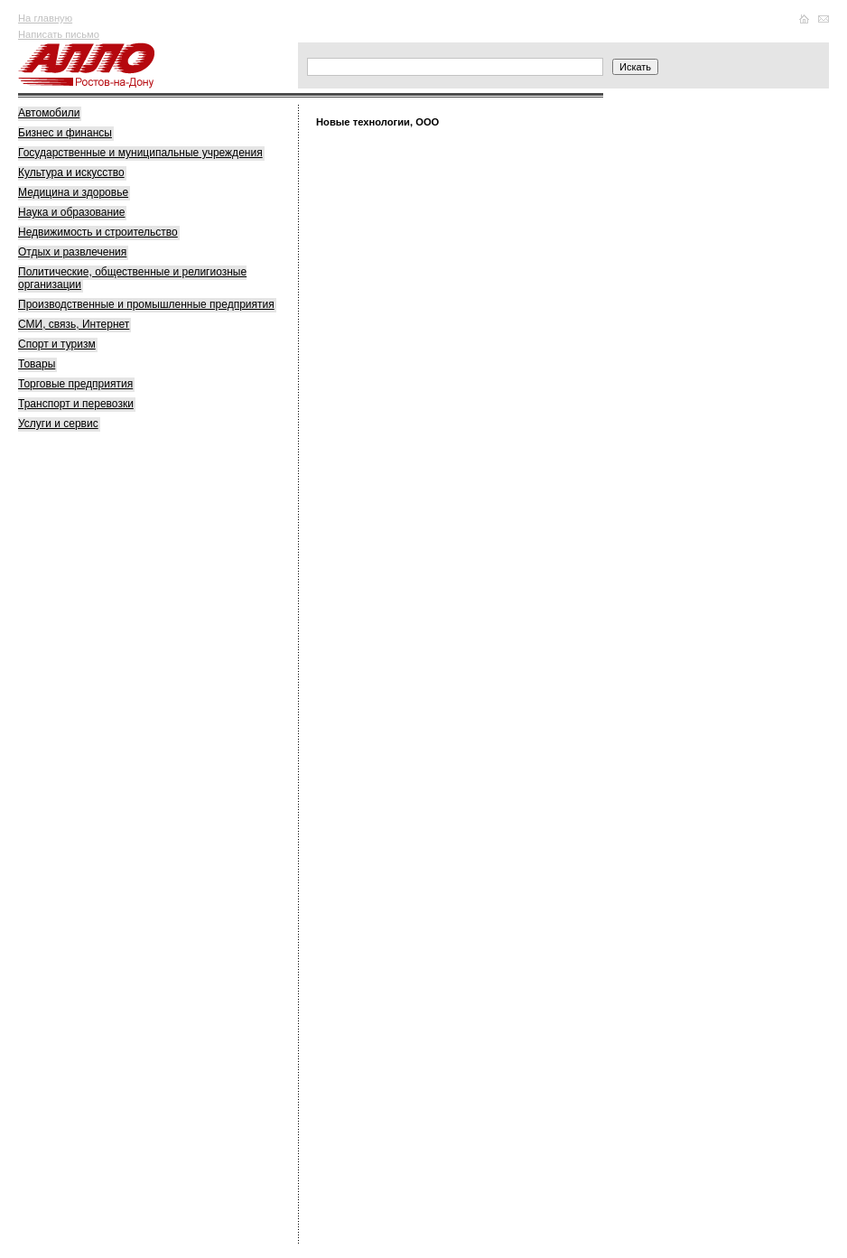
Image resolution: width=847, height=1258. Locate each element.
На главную (45, 18)
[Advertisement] (153, 724)
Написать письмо (58, 34)
